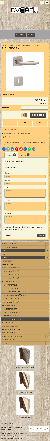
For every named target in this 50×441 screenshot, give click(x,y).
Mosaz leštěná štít (9, 309)
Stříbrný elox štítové (10, 316)
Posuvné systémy (8, 340)
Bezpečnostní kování (10, 333)
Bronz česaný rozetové (11, 299)
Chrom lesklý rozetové (11, 275)
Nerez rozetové (8, 261)
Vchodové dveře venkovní (25, 336)
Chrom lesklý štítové (10, 278)
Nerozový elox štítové (11, 323)
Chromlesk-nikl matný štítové (14, 295)
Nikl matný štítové (9, 285)
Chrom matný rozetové (11, 268)
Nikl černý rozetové (10, 288)
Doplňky (25, 343)
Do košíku (38, 115)
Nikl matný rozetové (10, 282)
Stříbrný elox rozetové (11, 312)
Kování (25, 250)
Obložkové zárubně (25, 247)
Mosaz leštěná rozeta (10, 305)
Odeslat (41, 235)
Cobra (25, 257)
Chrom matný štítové (10, 271)
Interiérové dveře (25, 243)
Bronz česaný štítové (10, 302)
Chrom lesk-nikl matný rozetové (15, 292)
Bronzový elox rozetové (11, 326)
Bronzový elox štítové (11, 329)
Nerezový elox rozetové (11, 319)
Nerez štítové (7, 264)
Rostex (25, 254)
